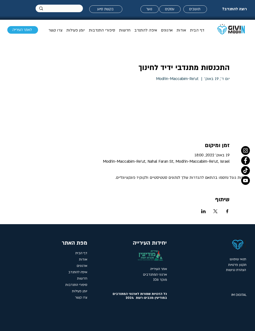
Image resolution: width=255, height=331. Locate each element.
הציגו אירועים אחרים (195, 105)
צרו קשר (81, 297)
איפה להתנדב (77, 272)
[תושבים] (195, 9)
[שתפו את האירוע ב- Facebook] (227, 211)
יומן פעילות (79, 291)
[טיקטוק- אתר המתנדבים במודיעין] (245, 170)
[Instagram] (245, 150)
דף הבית (81, 253)
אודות (83, 259)
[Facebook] (245, 160)
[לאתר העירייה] (22, 30)
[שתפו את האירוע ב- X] (215, 211)
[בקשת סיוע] (105, 9)
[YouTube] (245, 180)
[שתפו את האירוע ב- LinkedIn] (203, 211)
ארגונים (82, 265)
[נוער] (149, 9)
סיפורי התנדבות (76, 284)
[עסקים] (170, 9)
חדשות (82, 278)
